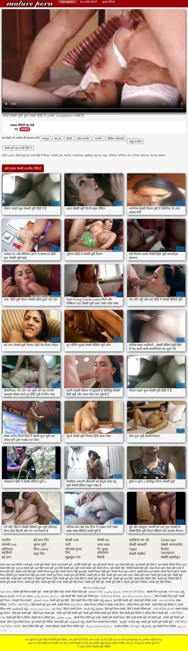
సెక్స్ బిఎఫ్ (146, 626)
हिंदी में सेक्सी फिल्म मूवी (166, 596)
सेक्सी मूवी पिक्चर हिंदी (46, 578)
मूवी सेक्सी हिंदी (117, 568)
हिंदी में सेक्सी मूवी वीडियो (29, 4)
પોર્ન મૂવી (134, 626)
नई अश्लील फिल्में (88, 1)
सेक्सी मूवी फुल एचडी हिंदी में (17, 147)
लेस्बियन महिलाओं (115, 138)
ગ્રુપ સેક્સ (6, 591)
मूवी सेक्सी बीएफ (100, 568)
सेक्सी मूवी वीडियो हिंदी (145, 578)
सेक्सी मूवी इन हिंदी (96, 575)
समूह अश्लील (135, 141)
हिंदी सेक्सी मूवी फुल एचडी (43, 604)
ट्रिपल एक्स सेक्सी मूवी (61, 564)
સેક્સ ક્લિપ (77, 604)
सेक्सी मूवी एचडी (142, 575)
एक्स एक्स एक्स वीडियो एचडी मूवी (16, 564)
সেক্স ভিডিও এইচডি (10, 626)
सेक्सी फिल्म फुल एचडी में (123, 571)
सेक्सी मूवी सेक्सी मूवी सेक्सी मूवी (156, 621)
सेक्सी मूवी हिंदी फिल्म (73, 582)
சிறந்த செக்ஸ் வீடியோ (99, 626)
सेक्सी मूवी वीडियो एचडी (146, 600)
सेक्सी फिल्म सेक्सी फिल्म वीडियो (102, 621)
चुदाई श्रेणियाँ (108, 1)
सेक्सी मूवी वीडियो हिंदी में (169, 578)
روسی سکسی (64, 617)
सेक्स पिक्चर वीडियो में (95, 604)
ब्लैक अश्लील (83, 138)
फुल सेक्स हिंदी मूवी (125, 564)
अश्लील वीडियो (121, 626)
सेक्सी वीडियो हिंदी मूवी (76, 591)
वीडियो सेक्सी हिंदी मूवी (137, 568)
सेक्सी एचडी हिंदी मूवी (25, 571)
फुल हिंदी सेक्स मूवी (44, 568)
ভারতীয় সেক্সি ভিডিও (19, 604)
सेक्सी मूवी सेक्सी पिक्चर (12, 582)
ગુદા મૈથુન (57, 608)
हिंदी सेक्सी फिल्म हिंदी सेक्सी (85, 600)
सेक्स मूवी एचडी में (175, 568)
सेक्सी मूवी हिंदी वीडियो (160, 582)
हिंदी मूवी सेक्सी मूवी (22, 613)
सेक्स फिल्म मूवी (157, 568)
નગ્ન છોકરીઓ (167, 600)
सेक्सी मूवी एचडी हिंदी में (22, 578)
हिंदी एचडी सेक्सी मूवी (136, 617)
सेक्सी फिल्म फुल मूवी (157, 591)
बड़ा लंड (57, 138)
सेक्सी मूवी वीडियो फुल (88, 596)
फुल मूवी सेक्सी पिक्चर (103, 564)
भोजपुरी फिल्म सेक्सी (21, 600)
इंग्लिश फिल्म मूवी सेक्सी (139, 604)
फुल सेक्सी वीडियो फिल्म (169, 564)
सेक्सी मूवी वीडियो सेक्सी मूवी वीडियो (100, 613)
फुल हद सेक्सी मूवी (25, 568)
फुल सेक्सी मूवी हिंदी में (146, 564)
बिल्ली (69, 138)
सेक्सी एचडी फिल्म (116, 604)
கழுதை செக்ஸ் (112, 591)
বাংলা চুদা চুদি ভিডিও (133, 591)
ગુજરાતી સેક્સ (41, 600)
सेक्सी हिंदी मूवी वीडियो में (164, 604)
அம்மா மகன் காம (39, 608)
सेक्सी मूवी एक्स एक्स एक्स (119, 575)
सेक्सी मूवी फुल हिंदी (123, 578)
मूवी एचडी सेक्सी (83, 568)
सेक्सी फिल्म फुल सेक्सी (148, 571)
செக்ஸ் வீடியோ (144, 596)
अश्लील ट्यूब (134, 621)
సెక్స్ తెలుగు (106, 600)
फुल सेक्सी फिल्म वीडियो (164, 626)
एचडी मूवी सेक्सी (42, 564)
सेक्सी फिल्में (63, 604)
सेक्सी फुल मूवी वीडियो (75, 575)
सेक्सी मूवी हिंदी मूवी (94, 582)
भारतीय (98, 138)
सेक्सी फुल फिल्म (55, 575)
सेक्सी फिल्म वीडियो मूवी (73, 626)
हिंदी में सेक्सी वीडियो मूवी (139, 608)
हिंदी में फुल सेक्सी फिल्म (18, 621)
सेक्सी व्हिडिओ (52, 626)
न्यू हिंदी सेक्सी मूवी (82, 564)
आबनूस (45, 138)
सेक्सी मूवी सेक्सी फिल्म (113, 617)
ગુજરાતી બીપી (95, 591)
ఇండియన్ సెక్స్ (20, 608)
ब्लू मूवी (123, 621)
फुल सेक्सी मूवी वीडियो (42, 621)
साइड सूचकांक (67, 1)
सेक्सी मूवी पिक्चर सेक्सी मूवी (27, 591)
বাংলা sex (174, 591)
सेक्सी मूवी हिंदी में (114, 582)
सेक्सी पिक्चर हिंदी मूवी (99, 571)
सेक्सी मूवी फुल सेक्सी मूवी (99, 578)
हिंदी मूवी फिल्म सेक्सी (115, 608)
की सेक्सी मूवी (155, 617)
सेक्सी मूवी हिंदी (32, 582)
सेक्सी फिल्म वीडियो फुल (43, 617)
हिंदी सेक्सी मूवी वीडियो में (132, 613)
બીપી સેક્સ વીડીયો (110, 596)
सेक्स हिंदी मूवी (7, 571)
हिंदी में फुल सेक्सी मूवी (44, 613)
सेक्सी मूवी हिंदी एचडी (51, 582)
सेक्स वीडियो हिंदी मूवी (33, 626)
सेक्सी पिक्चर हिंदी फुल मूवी (73, 571)
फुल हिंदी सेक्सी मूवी (64, 568)
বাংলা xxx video (24, 596)
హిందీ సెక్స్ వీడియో (93, 608)
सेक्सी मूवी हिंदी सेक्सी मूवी (69, 613)
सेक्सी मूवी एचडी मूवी (161, 575)
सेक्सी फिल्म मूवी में (170, 571)
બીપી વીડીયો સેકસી (163, 608)
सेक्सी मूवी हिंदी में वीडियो (136, 582)
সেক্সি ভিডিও (180, 621)
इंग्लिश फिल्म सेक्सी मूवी (157, 613)
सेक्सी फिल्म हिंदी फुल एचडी (32, 575)
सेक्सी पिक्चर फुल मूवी (48, 571)
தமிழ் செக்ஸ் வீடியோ (47, 596)
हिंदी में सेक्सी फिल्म (73, 608)
